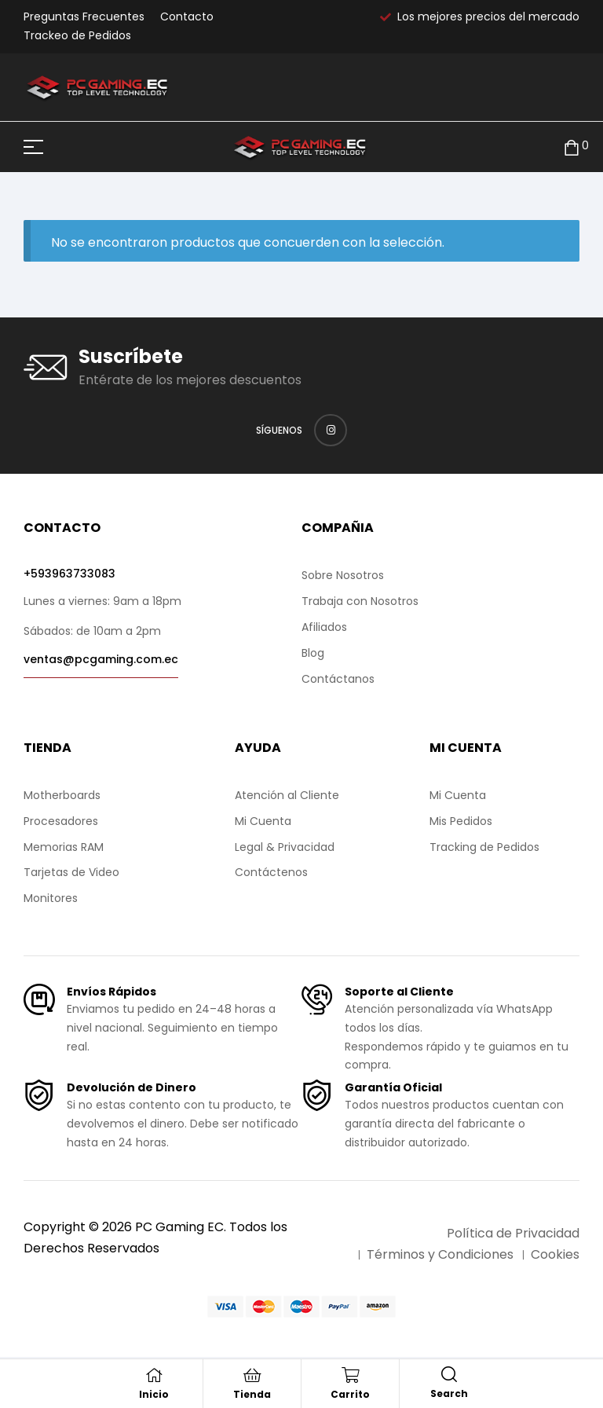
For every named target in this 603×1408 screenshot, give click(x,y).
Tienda (252, 1394)
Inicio (154, 1394)
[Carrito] (350, 1375)
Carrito (350, 1394)
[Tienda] (252, 1375)
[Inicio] (154, 1375)
